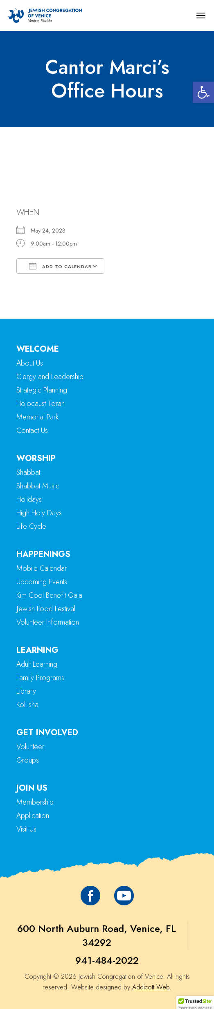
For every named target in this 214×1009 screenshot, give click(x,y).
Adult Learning (36, 664)
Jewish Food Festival (45, 608)
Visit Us (26, 829)
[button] (203, 92)
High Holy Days (39, 513)
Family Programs (40, 677)
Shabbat (28, 472)
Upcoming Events (41, 582)
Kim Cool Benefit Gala (49, 595)
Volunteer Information (47, 622)
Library (26, 691)
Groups (27, 760)
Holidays (29, 499)
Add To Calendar (60, 266)
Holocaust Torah (40, 403)
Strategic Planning (41, 390)
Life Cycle (31, 526)
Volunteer (30, 746)
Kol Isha (27, 704)
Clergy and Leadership (49, 376)
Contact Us (32, 430)
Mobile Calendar (41, 568)
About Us (29, 363)
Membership (35, 802)
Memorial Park (37, 417)
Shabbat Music (37, 486)
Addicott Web (150, 987)
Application (32, 815)
